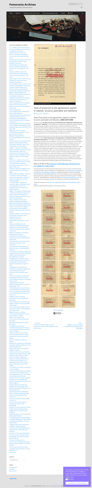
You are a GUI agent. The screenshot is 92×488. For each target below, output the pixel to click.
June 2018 (12, 469)
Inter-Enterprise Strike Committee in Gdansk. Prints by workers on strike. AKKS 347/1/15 (19, 448)
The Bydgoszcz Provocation (16, 326)
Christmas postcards (15, 219)
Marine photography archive (50, 13)
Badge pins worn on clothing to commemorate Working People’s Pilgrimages (19, 298)
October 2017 (13, 471)
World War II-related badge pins (18, 118)
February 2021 (13, 467)
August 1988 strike (14, 167)
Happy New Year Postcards (16, 283)
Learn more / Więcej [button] (82, 475)
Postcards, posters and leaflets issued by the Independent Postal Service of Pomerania (19, 293)
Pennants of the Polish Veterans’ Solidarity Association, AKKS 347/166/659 (18, 403)
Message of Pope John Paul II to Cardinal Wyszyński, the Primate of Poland (19, 137)
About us (18, 13)
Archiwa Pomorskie (36, 485)
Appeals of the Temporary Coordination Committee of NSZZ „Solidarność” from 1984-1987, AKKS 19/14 (20, 345)
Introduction (12, 452)
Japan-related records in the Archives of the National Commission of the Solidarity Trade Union (20, 80)
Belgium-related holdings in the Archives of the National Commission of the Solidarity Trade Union (20, 94)
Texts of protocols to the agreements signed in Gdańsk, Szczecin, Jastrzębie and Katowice (19, 303)
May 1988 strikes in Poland (16, 257)
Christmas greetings (14, 110)
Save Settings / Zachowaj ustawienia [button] (77, 483)
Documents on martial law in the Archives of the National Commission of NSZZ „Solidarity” (20, 381)
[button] (67, 477)
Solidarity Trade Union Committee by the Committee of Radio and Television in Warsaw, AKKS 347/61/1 (19, 357)
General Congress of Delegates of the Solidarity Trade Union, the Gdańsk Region (19, 156)
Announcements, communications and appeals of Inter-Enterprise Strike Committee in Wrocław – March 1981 (19, 142)
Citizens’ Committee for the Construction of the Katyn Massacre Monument (19, 319)
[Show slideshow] (58, 310)
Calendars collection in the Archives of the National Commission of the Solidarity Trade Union (19, 215)
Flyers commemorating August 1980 (19, 393)
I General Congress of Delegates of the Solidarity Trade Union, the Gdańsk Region (19, 170)
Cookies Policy (13, 478)
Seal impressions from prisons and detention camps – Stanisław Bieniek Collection (19, 248)
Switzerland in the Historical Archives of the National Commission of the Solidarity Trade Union (20, 61)
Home (11, 13)
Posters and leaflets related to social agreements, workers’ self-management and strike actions (20, 308)
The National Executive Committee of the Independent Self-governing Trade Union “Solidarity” (19, 329)
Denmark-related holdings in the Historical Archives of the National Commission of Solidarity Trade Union (19, 89)
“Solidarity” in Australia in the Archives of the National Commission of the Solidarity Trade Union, (19, 99)
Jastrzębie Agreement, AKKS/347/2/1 (19, 391)
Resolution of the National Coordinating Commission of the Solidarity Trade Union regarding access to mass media (20, 372)
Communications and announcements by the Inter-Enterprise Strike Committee (19, 243)
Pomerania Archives (22, 4)
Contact (63, 13)
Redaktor (46, 113)
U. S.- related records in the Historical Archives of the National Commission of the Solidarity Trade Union (20, 49)
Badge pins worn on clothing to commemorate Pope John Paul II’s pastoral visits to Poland (19, 132)
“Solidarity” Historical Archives (31, 13)
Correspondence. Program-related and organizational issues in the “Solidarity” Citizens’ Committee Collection (19, 253)
